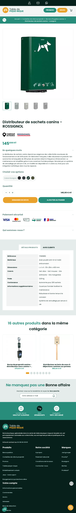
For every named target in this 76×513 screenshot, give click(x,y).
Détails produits (29, 247)
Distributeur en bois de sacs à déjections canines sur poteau (57, 365)
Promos (50, 10)
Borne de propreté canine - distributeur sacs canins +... (19, 365)
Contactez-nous (42, 466)
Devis (62, 10)
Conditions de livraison (44, 461)
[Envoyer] (54, 395)
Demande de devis (20, 200)
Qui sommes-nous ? (13, 230)
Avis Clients (49, 247)
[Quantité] (9, 192)
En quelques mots (12, 150)
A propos (39, 452)
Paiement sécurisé (13, 214)
